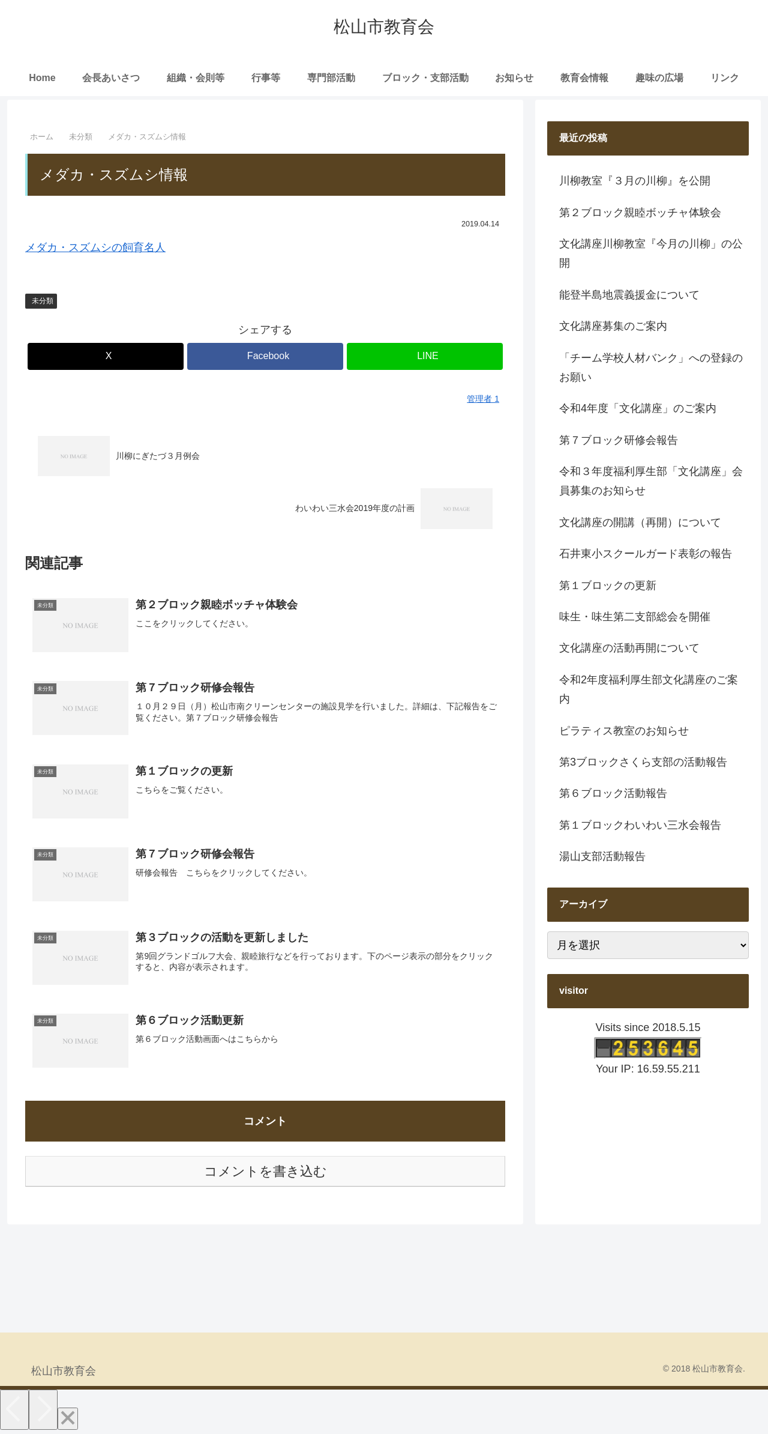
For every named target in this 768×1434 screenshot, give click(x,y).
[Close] (68, 1420)
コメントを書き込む (265, 1173)
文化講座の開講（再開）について (640, 522)
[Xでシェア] (106, 356)
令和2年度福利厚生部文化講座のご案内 (648, 689)
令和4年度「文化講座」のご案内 (637, 408)
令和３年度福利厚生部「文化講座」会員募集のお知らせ (651, 481)
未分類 (42, 301)
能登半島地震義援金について (629, 295)
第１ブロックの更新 (607, 585)
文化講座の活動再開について (629, 648)
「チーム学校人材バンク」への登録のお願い (651, 367)
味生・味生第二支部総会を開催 (634, 617)
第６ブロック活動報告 (613, 793)
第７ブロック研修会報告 (618, 440)
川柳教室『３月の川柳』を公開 (634, 181)
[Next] (43, 1411)
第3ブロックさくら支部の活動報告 (643, 762)
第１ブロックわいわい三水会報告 (640, 825)
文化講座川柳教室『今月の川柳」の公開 (651, 253)
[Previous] (14, 1411)
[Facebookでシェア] (265, 356)
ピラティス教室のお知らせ (624, 731)
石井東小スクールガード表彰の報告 (645, 554)
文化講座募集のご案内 (613, 326)
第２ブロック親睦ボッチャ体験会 (640, 213)
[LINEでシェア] (425, 356)
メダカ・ (46, 247)
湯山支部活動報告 (602, 856)
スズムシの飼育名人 (117, 247)
